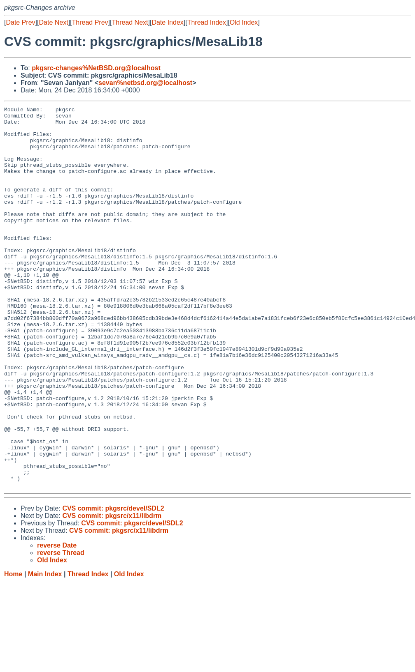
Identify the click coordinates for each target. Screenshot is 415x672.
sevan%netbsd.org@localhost (145, 82)
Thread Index (206, 22)
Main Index (45, 649)
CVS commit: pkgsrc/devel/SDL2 (113, 583)
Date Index (167, 22)
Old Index (244, 22)
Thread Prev (90, 22)
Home (13, 649)
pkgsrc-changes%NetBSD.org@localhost (96, 67)
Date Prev (20, 22)
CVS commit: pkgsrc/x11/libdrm (111, 590)
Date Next (53, 22)
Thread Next (130, 22)
